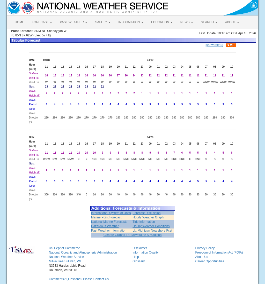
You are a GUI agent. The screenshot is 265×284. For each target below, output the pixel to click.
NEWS (186, 22)
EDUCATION (162, 22)
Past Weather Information (108, 230)
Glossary (138, 261)
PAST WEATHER (73, 22)
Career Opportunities (209, 261)
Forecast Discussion (146, 213)
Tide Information (143, 222)
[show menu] (214, 45)
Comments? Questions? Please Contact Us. (79, 279)
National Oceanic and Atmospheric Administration (83, 252)
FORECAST (42, 22)
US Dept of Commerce (64, 248)
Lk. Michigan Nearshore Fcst (152, 230)
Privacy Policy (205, 248)
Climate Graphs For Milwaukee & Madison (133, 235)
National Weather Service (66, 257)
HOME (19, 22)
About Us (201, 257)
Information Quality (145, 252)
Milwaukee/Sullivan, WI (65, 261)
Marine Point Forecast (106, 217)
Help (135, 257)
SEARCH (209, 22)
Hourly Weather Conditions (151, 226)
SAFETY (103, 22)
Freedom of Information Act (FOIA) (219, 252)
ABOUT (232, 22)
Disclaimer (139, 248)
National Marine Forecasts (109, 222)
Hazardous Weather (105, 226)
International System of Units (111, 213)
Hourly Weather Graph (148, 217)
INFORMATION (130, 22)
